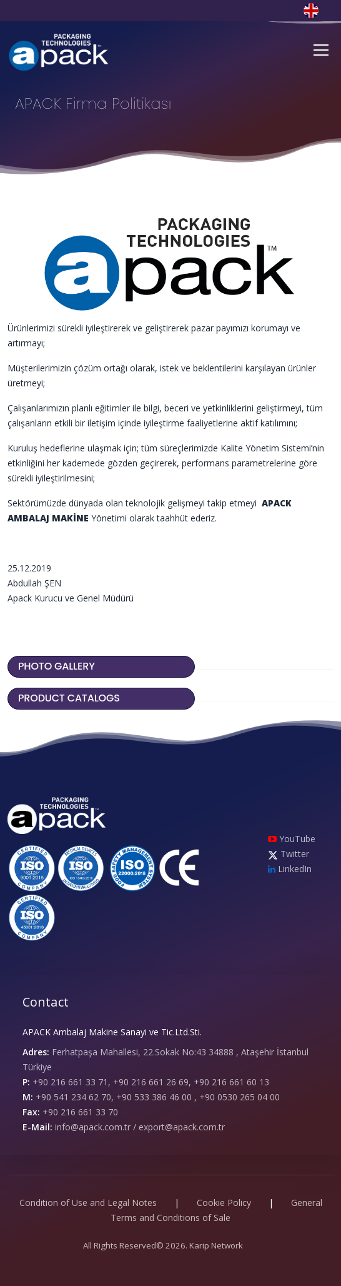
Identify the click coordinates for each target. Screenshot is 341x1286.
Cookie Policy (224, 1202)
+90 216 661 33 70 (80, 1112)
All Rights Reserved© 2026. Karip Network (163, 1245)
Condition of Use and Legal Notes (88, 1202)
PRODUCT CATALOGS (70, 698)
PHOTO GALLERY (57, 666)
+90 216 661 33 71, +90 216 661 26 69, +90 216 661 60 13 (150, 1082)
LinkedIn (290, 869)
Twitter (288, 854)
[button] (319, 10)
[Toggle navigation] (321, 50)
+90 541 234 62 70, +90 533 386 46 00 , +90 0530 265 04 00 (158, 1097)
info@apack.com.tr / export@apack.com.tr (140, 1127)
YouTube (291, 839)
